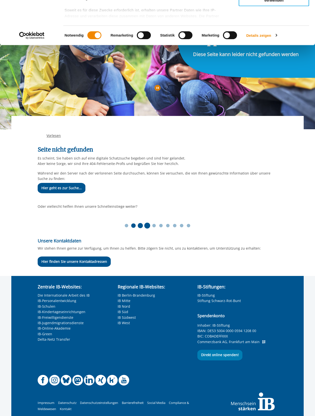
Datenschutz (67, 403)
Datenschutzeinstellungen (99, 403)
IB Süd (123, 311)
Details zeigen (258, 79)
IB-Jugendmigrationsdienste (61, 322)
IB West (124, 322)
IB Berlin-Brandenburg (136, 295)
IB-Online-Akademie (54, 328)
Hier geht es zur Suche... (61, 188)
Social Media (156, 403)
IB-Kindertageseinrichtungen (61, 311)
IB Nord (124, 306)
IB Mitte (124, 300)
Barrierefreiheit (133, 403)
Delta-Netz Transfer (54, 339)
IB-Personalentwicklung (57, 300)
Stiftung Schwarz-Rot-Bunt (219, 300)
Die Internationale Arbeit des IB (64, 295)
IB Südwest (127, 317)
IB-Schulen (46, 306)
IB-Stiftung (206, 295)
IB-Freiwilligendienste (55, 317)
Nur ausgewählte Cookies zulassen (274, 26)
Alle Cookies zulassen (273, 12)
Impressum (46, 403)
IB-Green (45, 334)
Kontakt (66, 409)
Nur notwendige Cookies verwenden (274, 42)
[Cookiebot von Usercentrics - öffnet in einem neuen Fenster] (31, 78)
